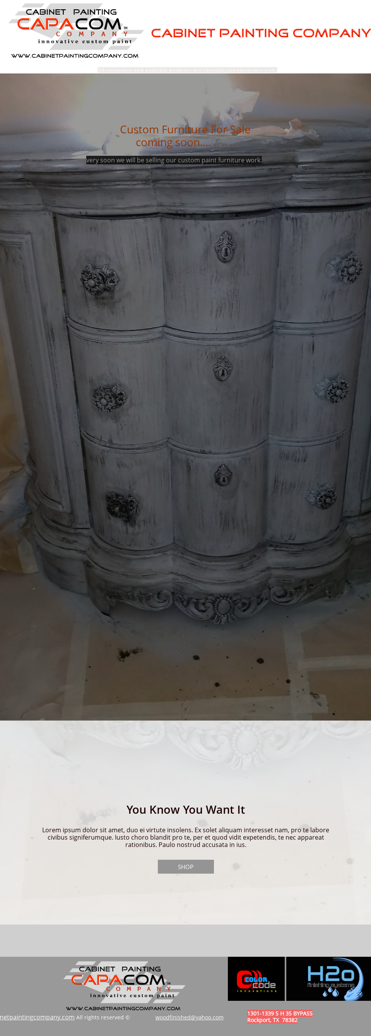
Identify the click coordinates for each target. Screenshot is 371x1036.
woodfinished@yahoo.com (190, 1017)
